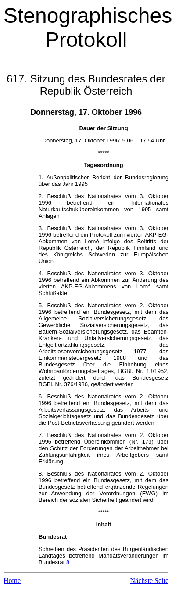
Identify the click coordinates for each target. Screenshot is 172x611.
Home (12, 580)
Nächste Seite (149, 580)
